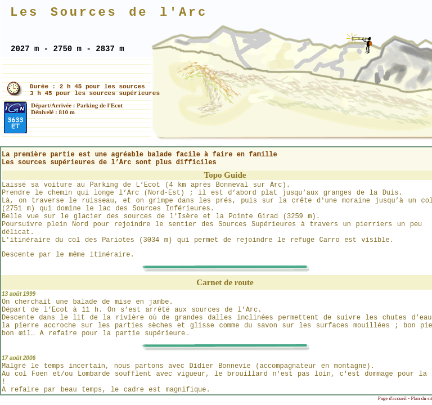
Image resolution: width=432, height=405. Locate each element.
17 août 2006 (18, 358)
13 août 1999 (18, 294)
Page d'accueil (392, 398)
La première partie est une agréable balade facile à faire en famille (139, 155)
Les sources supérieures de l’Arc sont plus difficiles (109, 162)
